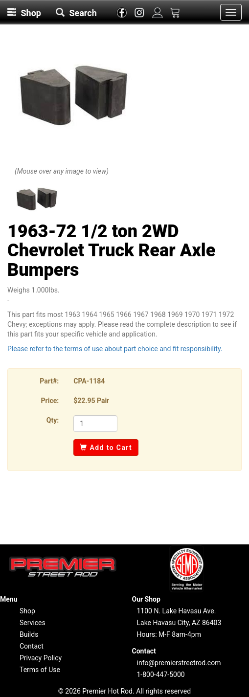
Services (32, 623)
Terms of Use (40, 670)
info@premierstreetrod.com (179, 663)
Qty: (52, 420)
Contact (32, 646)
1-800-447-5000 (161, 674)
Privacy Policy (41, 658)
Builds (29, 634)
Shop (27, 611)
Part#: (49, 381)
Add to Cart (106, 447)
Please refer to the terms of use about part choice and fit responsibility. (115, 349)
